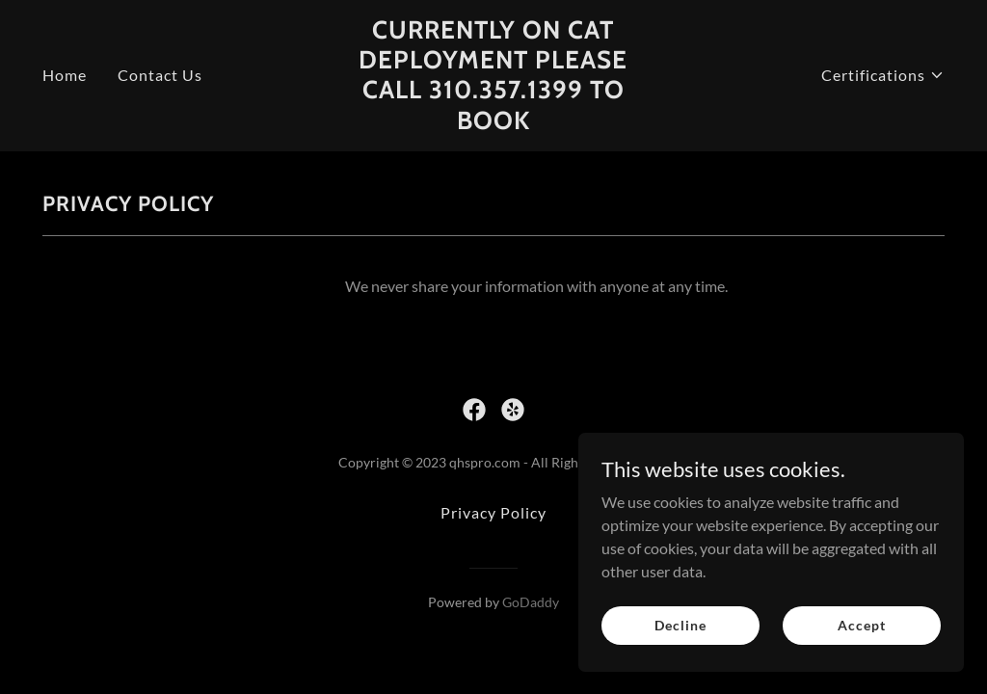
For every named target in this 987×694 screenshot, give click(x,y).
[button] (883, 75)
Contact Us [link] (160, 75)
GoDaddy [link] (530, 602)
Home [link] (64, 75)
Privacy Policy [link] (493, 512)
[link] (493, 123)
